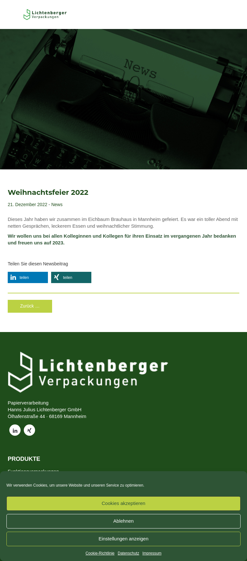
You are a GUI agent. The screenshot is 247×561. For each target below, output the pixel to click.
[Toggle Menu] (13, 14)
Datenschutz (128, 553)
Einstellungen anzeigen (123, 538)
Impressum (151, 553)
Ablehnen (123, 521)
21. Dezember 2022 (27, 204)
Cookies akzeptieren (123, 503)
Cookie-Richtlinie (100, 553)
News (56, 204)
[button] (28, 277)
